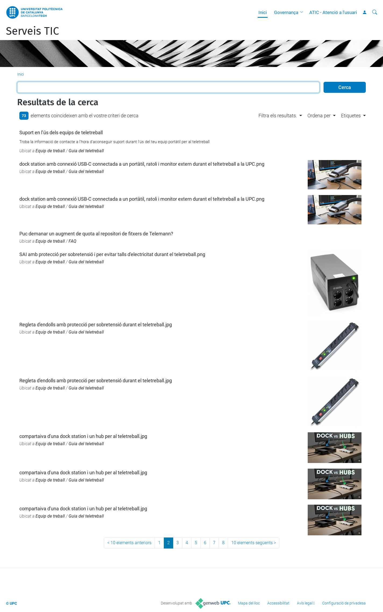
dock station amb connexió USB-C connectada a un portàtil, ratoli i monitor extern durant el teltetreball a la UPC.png (141, 164)
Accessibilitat (278, 603)
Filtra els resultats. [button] (277, 115)
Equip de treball (50, 150)
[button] (303, 12)
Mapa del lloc (249, 603)
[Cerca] (374, 12)
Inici (262, 12)
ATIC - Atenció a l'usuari (333, 12)
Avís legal (305, 603)
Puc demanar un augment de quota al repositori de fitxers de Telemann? (96, 233)
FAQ (72, 241)
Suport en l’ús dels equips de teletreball (61, 132)
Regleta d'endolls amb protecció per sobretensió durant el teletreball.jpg (95, 324)
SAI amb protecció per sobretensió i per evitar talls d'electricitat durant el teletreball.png (112, 254)
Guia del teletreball (86, 150)
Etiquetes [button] (351, 115)
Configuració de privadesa (344, 603)
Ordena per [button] (319, 115)
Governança (286, 12)
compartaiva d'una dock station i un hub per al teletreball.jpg (83, 436)
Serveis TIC (32, 31)
